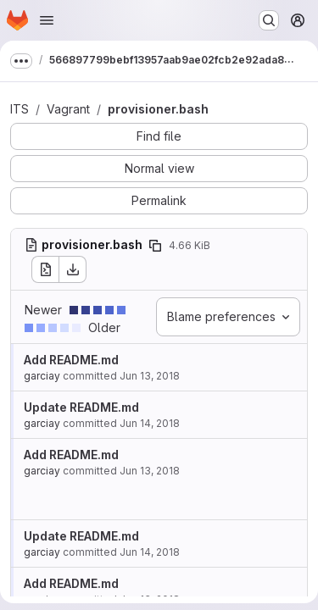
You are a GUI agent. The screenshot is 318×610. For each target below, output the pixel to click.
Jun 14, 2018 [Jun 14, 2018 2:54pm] (150, 552)
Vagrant (68, 109)
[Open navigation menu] (46, 20)
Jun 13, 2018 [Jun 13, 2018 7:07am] (150, 375)
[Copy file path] (155, 246)
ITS (19, 109)
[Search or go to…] (269, 20)
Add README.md (71, 359)
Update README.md (81, 407)
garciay (42, 375)
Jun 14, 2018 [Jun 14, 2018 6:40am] (150, 423)
